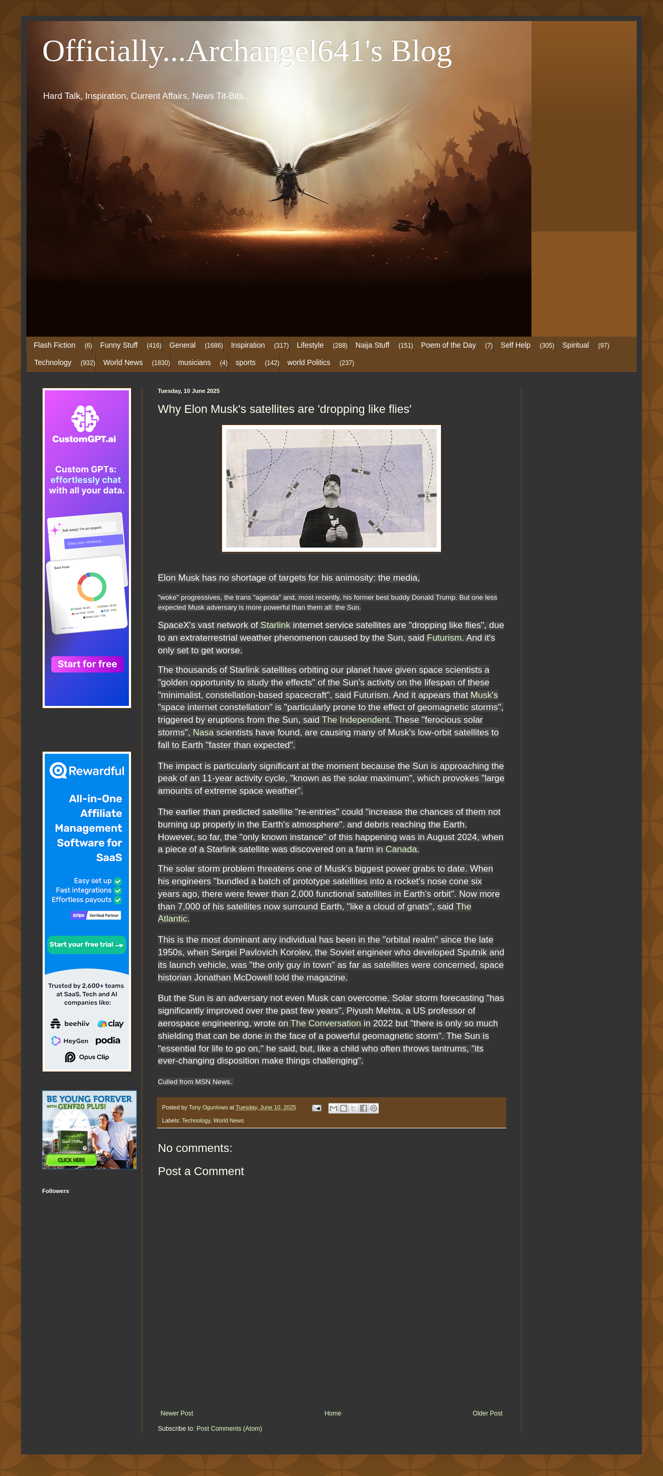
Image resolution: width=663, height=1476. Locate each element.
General (182, 345)
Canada (401, 849)
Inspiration (248, 345)
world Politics (308, 362)
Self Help (516, 345)
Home (333, 1413)
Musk (481, 695)
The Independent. (357, 720)
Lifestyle (310, 345)
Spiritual (575, 345)
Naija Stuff (372, 345)
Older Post (488, 1413)
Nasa (204, 732)
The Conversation (325, 1023)
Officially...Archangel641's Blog (247, 50)
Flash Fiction (54, 345)
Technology (53, 362)
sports (246, 362)
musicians (194, 362)
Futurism (444, 638)
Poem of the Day (448, 345)
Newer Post (176, 1413)
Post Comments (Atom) (229, 1428)
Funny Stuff (118, 345)
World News (123, 362)
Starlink (275, 625)
